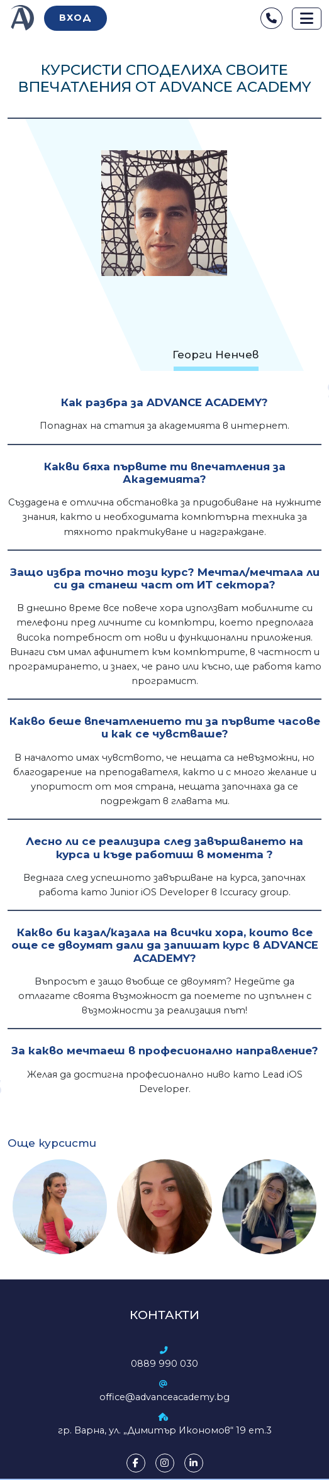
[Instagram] (164, 1463)
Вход (75, 17)
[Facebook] (135, 1463)
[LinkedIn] (193, 1463)
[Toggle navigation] (306, 19)
